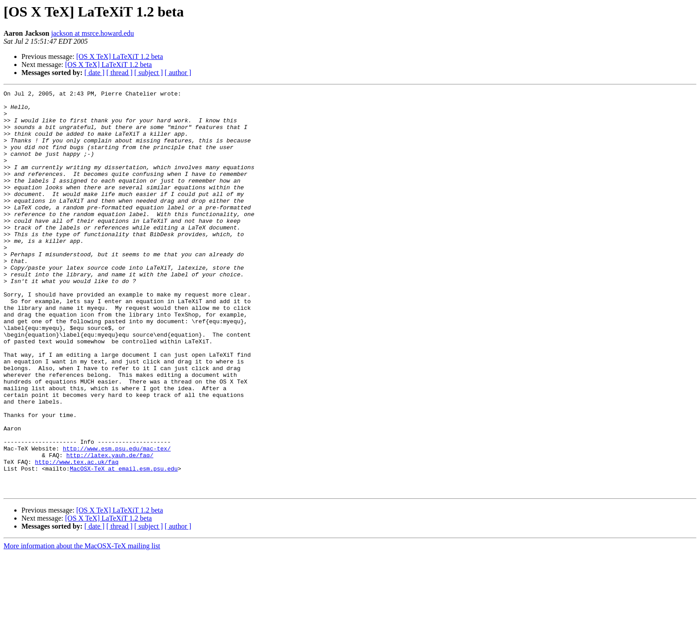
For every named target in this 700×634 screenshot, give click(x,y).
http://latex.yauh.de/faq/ (109, 529)
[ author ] (178, 72)
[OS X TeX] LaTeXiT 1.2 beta (119, 56)
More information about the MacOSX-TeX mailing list (82, 626)
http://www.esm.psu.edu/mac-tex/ (117, 521)
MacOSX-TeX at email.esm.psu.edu (124, 545)
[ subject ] (148, 72)
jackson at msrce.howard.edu (92, 33)
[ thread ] (119, 72)
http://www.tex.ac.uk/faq (76, 537)
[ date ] (94, 72)
